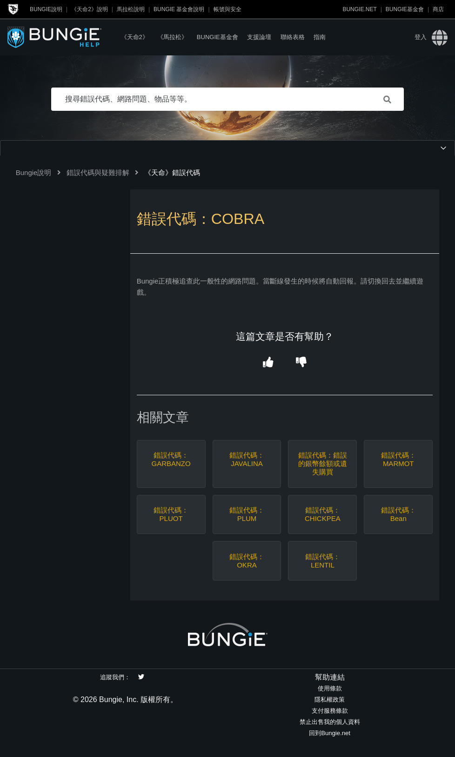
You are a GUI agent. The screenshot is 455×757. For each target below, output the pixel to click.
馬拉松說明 (131, 9)
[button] (268, 363)
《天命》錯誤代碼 (172, 172)
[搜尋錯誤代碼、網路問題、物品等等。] (227, 99)
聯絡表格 (293, 37)
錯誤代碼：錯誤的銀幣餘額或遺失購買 (322, 463)
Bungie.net (359, 9)
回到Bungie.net (329, 733)
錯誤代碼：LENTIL (322, 561)
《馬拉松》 (172, 37)
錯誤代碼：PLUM (246, 514)
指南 (320, 37)
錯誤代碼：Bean (398, 514)
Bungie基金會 (405, 9)
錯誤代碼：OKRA (246, 561)
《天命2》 (134, 37)
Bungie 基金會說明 (179, 9)
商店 (438, 9)
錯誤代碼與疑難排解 (98, 172)
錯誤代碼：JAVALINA (246, 459)
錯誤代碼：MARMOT (398, 459)
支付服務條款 (330, 710)
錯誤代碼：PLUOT (171, 514)
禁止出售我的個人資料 (330, 721)
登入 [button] (421, 37)
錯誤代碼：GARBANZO (171, 459)
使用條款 (330, 688)
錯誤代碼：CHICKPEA (323, 514)
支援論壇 (259, 37)
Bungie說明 (46, 9)
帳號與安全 (227, 9)
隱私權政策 (329, 699)
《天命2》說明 (89, 9)
